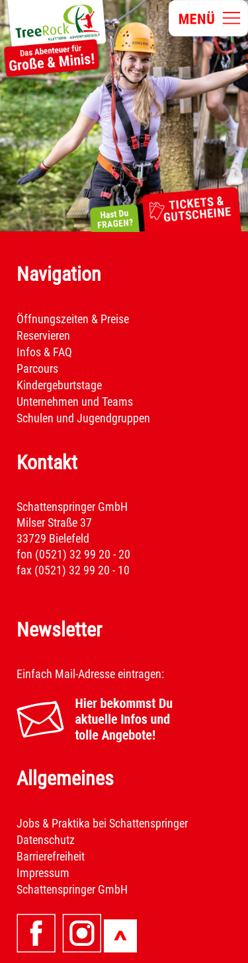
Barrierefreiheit (51, 856)
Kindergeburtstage (59, 385)
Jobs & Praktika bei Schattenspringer (102, 823)
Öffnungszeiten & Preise (73, 319)
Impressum (43, 873)
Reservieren (43, 335)
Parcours (37, 368)
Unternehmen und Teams (75, 401)
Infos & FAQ (44, 352)
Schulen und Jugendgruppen (83, 418)
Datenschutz (46, 840)
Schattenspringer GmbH (72, 889)
